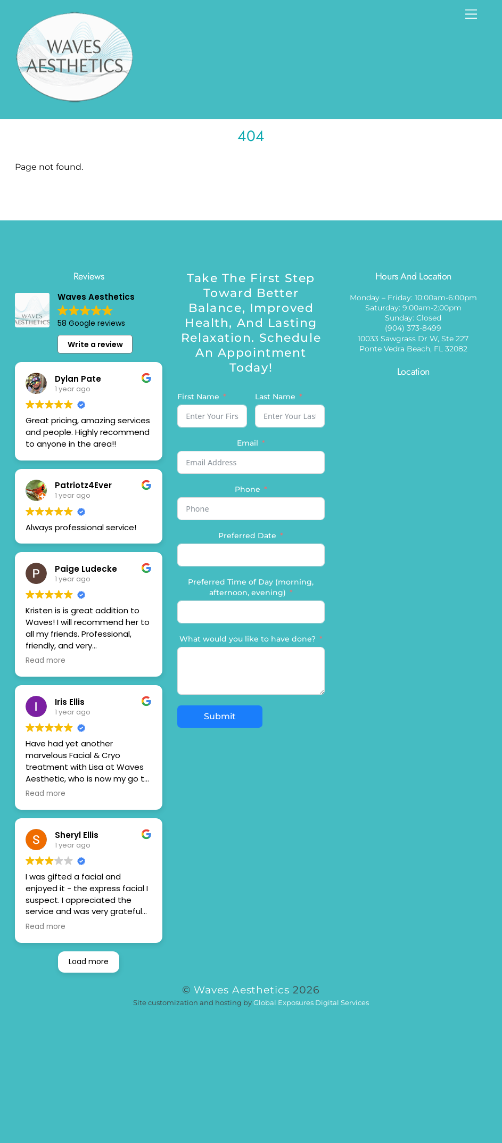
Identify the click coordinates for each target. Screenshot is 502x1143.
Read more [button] (45, 660)
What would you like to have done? (247, 639)
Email (247, 443)
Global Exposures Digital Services (311, 1002)
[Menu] (471, 14)
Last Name (275, 396)
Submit (220, 716)
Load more (89, 961)
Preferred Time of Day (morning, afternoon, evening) (251, 587)
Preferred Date (247, 535)
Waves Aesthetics (242, 989)
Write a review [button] (95, 344)
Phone (247, 489)
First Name (198, 396)
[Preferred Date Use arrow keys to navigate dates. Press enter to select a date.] (251, 555)
